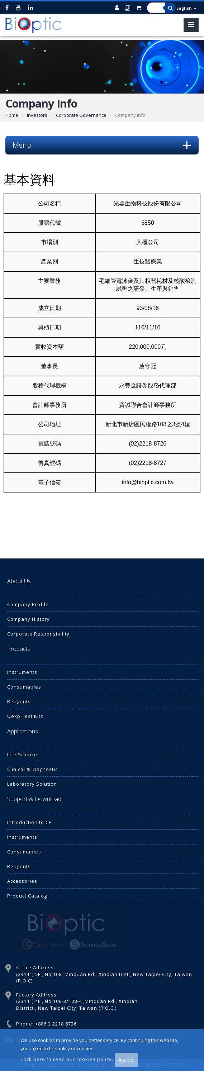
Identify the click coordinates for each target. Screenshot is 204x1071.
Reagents (19, 701)
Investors (37, 115)
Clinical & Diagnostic (32, 769)
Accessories (22, 881)
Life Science (22, 754)
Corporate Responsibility (38, 633)
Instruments (22, 672)
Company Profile (28, 604)
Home (11, 115)
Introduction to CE (29, 822)
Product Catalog (27, 895)
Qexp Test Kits (25, 716)
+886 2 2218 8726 (56, 1023)
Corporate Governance (81, 115)
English (186, 8)
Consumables (24, 687)
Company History (28, 619)
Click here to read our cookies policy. (67, 1059)
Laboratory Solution (32, 784)
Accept (126, 1059)
